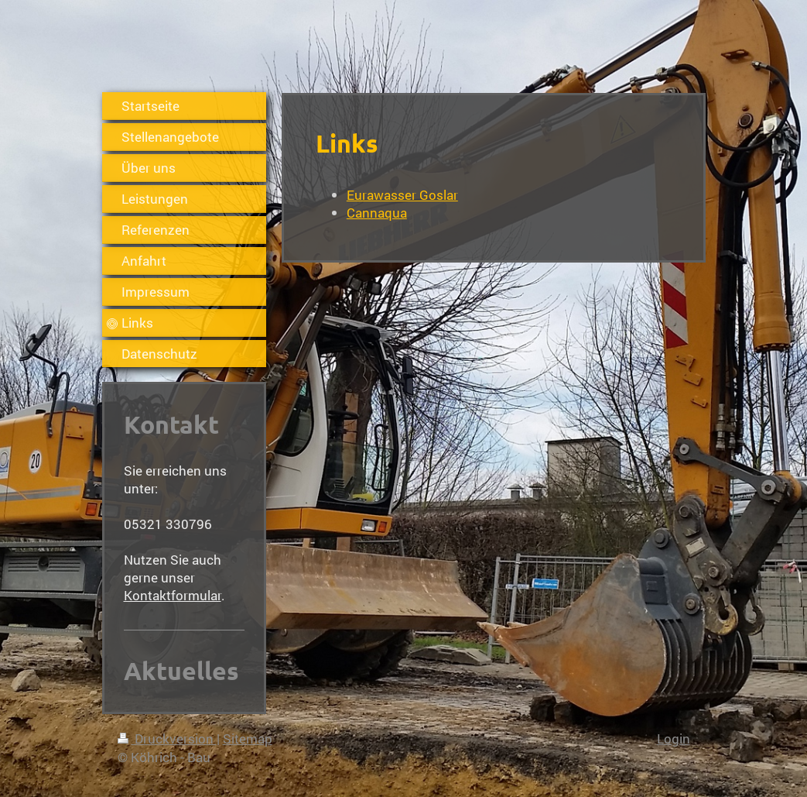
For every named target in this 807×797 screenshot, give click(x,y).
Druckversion (167, 738)
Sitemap (247, 738)
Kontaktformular (172, 595)
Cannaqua (377, 213)
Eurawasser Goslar (402, 195)
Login (673, 738)
